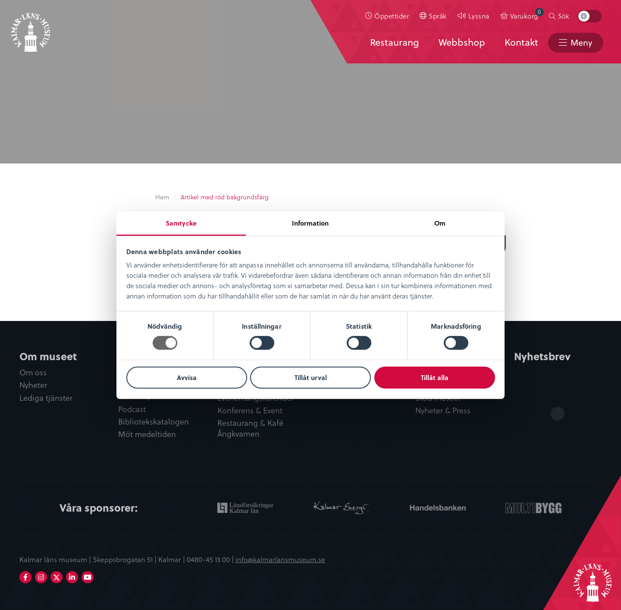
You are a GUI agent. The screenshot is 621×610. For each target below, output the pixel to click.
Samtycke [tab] (181, 223)
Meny (581, 42)
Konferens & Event (249, 410)
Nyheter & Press (442, 410)
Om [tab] (439, 223)
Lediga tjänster (45, 398)
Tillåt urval (311, 377)
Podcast (132, 409)
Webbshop (462, 42)
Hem (162, 196)
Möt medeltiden (147, 434)
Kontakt (521, 42)
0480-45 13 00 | (211, 559)
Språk (438, 16)
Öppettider (391, 16)
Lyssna (478, 16)
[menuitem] (387, 16)
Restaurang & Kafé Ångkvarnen (250, 428)
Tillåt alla (434, 377)
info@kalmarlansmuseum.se (280, 559)
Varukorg (527, 14)
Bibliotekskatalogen (153, 421)
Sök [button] (563, 16)
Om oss (33, 372)
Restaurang (394, 42)
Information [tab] (310, 223)
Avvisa (187, 377)
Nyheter (33, 385)
